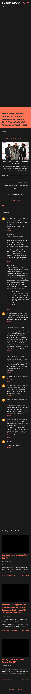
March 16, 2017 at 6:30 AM (21, 376)
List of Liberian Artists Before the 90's (13, 660)
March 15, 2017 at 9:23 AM (21, 218)
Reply (9, 231)
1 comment (10, 680)
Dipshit (9, 399)
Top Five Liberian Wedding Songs (15, 556)
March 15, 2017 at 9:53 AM (15, 236)
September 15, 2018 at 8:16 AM (17, 443)
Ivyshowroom (15, 200)
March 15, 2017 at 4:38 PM (20, 293)
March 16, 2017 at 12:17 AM (16, 357)
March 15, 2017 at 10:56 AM (16, 267)
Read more (25, 575)
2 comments (11, 575)
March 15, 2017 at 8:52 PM (19, 313)
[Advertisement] (15, 23)
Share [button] (25, 206)
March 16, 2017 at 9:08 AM (21, 385)
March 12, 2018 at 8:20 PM (19, 419)
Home (4, 41)
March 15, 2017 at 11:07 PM (16, 327)
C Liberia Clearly (11, 3)
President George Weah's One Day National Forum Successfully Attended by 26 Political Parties (14, 608)
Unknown (9, 218)
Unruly (9, 313)
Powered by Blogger (15, 689)
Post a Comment (12, 630)
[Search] (24, 3)
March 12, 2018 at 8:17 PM (19, 399)
